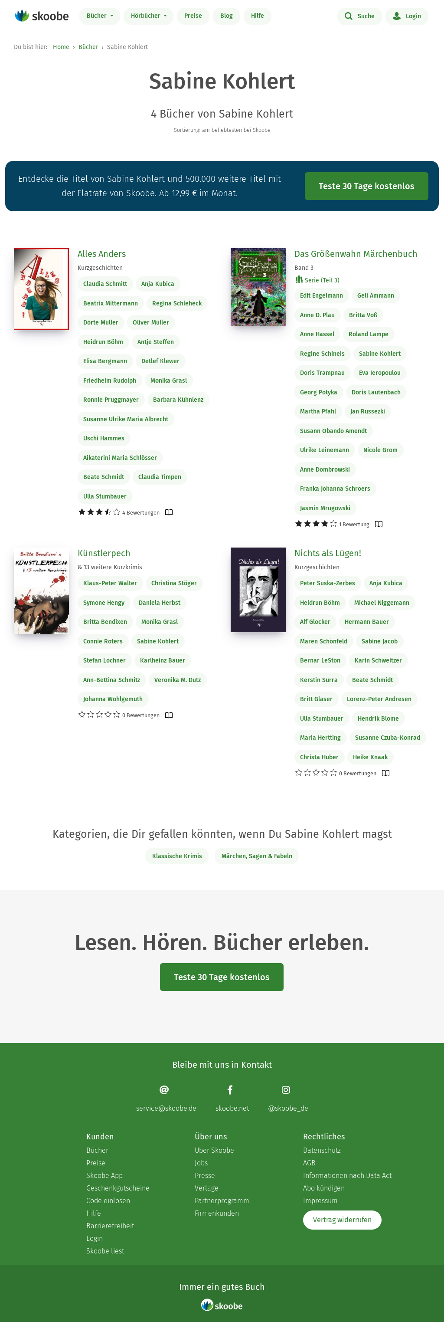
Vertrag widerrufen (342, 1220)
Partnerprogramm (222, 1201)
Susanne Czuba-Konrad (387, 737)
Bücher (97, 16)
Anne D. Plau (317, 315)
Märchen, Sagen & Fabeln (257, 856)
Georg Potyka (318, 392)
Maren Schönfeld (323, 641)
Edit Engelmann (321, 295)
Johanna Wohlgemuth (113, 699)
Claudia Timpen (159, 477)
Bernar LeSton (320, 660)
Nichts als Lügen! (327, 553)
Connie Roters (103, 641)
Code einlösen (108, 1201)
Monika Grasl (168, 380)
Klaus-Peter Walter (110, 583)
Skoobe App (104, 1175)
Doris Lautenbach (376, 392)
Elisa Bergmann (105, 361)
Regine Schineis (322, 354)
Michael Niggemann (381, 603)
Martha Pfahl (318, 411)
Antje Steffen (155, 342)
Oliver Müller (151, 322)
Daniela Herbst (159, 603)
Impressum (320, 1201)
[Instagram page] (288, 1098)
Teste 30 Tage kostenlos (367, 186)
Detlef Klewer (160, 361)
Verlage (207, 1188)
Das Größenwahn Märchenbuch (356, 254)
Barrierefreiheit (110, 1226)
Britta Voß (363, 315)
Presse (205, 1175)
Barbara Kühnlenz (178, 399)
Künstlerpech (104, 553)
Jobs (201, 1163)
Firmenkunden (217, 1213)
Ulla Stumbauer (105, 496)
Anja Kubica (157, 284)
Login (407, 15)
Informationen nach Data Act (347, 1175)
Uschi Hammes (103, 438)
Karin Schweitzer (378, 660)
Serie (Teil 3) (318, 280)
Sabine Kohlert (380, 354)
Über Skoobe (214, 1150)
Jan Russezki (367, 411)
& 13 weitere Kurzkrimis (110, 567)
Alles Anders (102, 254)
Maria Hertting (320, 737)
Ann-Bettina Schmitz (111, 680)
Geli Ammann (375, 295)
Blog (226, 16)
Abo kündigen (324, 1188)
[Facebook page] (232, 1098)
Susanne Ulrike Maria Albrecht (125, 419)
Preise (193, 16)
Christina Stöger (174, 583)
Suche (360, 15)
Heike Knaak (370, 757)
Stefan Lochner (104, 660)
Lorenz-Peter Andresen (379, 699)
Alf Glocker (315, 622)
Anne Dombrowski (325, 469)
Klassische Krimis (177, 856)
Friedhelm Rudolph (109, 380)
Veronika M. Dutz (177, 680)
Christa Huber (319, 757)
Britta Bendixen (105, 622)
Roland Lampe (368, 334)
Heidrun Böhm (103, 342)
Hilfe (257, 16)
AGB (309, 1163)
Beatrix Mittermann (110, 303)
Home (61, 47)
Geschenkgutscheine (118, 1188)
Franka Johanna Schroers (335, 488)
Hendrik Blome (378, 718)
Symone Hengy (103, 603)
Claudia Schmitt (105, 284)
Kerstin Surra (319, 680)
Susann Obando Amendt (333, 431)
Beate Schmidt (103, 477)
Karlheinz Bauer (162, 660)
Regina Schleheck (177, 303)
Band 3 (303, 268)
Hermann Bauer (367, 622)
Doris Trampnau (322, 373)
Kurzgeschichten (100, 268)
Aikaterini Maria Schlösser (120, 458)
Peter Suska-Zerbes (327, 583)
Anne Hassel (317, 334)
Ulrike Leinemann (324, 450)
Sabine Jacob (380, 641)
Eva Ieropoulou (380, 373)
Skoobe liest (105, 1251)
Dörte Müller (100, 322)
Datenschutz (322, 1150)
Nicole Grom (380, 450)
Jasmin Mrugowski (325, 508)
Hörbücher (146, 16)
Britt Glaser (316, 699)
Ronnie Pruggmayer (111, 399)
